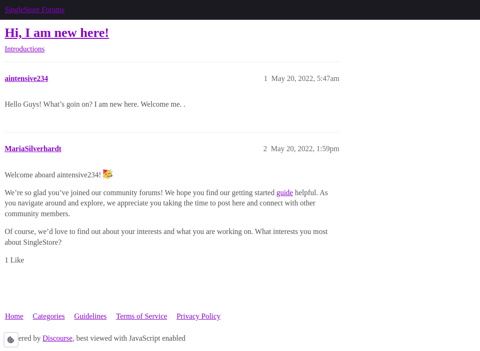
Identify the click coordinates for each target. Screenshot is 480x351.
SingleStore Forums (35, 10)
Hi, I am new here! (57, 32)
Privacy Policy (199, 316)
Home (14, 316)
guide (285, 193)
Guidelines (90, 316)
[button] (11, 339)
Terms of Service (141, 316)
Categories (49, 316)
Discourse (58, 338)
